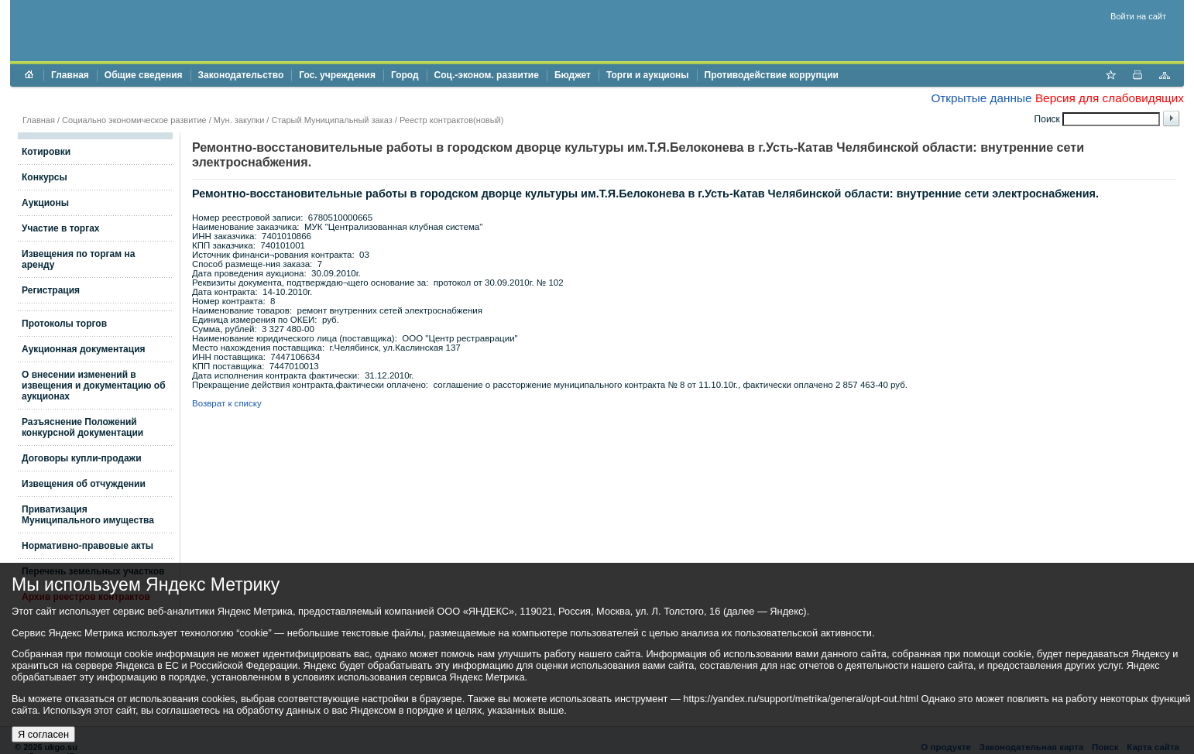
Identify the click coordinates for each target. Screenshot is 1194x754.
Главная (70, 75)
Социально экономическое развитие (134, 120)
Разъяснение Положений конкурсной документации (82, 427)
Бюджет (572, 75)
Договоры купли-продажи (82, 458)
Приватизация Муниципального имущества (88, 515)
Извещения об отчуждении (84, 483)
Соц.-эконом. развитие (486, 75)
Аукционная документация (84, 349)
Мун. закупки (239, 120)
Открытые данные (981, 98)
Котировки (46, 151)
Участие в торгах (60, 228)
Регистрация (51, 290)
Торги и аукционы (647, 75)
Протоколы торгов (64, 323)
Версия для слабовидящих (1109, 98)
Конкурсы (44, 177)
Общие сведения (144, 75)
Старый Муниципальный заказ (331, 120)
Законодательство (241, 75)
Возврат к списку (227, 403)
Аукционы (45, 202)
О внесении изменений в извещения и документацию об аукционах (94, 385)
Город (405, 75)
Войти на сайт (1138, 16)
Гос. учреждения (337, 75)
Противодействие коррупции (772, 75)
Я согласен (43, 734)
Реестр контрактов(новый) (451, 120)
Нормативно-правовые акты (87, 545)
